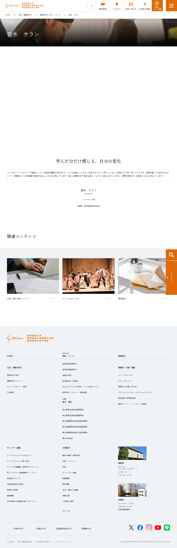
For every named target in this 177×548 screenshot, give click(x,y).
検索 (171, 254)
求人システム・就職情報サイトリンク (22, 472)
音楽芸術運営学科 (69, 369)
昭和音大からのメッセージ (50, 15)
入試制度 (10, 392)
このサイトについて (62, 541)
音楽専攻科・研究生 (70, 381)
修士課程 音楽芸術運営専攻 (73, 415)
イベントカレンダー (126, 375)
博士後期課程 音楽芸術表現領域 (74, 421)
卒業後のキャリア (14, 478)
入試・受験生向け (25, 15)
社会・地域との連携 (70, 490)
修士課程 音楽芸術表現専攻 (73, 409)
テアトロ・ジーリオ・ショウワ (126, 468)
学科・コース (68, 356)
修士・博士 (67, 401)
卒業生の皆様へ (13, 490)
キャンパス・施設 (69, 472)
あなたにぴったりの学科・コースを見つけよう (80, 386)
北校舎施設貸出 (124, 509)
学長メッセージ (68, 461)
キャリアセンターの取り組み (18, 461)
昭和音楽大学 (24, 6)
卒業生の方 (41, 528)
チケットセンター (125, 381)
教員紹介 (122, 356)
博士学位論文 (67, 438)
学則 (64, 467)
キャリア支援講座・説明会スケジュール (22, 467)
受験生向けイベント (15, 381)
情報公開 (65, 495)
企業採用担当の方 (63, 528)
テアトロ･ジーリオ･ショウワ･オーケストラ (135, 392)
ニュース (66, 510)
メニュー (171, 5)
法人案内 (10, 541)
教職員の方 (86, 528)
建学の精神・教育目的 (71, 455)
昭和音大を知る (13, 375)
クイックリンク (171, 278)
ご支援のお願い (68, 501)
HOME (7, 15)
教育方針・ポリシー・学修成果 (74, 392)
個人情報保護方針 (25, 541)
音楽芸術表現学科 (69, 364)
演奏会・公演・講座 (126, 367)
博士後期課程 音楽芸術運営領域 (74, 427)
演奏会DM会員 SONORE (127, 386)
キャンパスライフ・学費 (16, 386)
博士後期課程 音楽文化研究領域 (74, 432)
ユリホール (122, 472)
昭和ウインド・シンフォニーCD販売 (132, 404)
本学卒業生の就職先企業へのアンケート (22, 501)
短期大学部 (66, 375)
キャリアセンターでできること (19, 455)
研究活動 (65, 484)
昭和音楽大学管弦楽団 (126, 398)
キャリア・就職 (13, 447)
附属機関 (65, 478)
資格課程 (10, 495)
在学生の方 (18, 528)
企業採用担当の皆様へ (15, 484)
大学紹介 (66, 447)
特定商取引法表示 (43, 541)
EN (91, 5)
